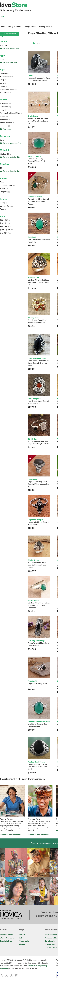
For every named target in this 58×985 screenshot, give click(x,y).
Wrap (3, 80)
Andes (3, 209)
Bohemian (5, 126)
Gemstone (5, 107)
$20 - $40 (5, 220)
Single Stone (6, 77)
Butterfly (4, 189)
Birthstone (5, 104)
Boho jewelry (50, 941)
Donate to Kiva (6, 941)
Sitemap (22, 944)
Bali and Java (6, 206)
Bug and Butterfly (8, 185)
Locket (3, 86)
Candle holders (51, 947)
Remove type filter (8, 62)
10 (1, 168)
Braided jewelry (51, 944)
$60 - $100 (6, 227)
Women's (3, 45)
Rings (2, 59)
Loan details (16, 835)
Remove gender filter (9, 48)
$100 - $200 (6, 230)
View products (5, 835)
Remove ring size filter (10, 171)
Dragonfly (5, 192)
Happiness (5, 120)
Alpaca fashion (51, 935)
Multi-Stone (5, 93)
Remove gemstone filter (11, 143)
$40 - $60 (5, 223)
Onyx (2, 140)
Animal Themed (7, 123)
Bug (2, 182)
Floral (3, 110)
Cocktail (4, 73)
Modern (4, 116)
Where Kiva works (7, 938)
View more (5, 129)
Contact (22, 935)
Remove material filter (10, 157)
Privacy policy (24, 941)
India (3, 203)
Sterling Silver (5, 154)
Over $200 (5, 233)
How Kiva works (6, 935)
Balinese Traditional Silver (11, 113)
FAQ (20, 938)
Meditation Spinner (8, 89)
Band (3, 83)
